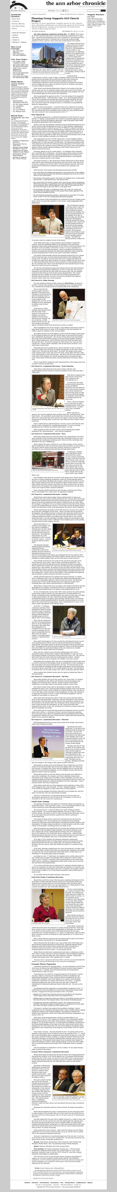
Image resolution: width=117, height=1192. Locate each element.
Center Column (45, 1168)
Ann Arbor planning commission (73, 1172)
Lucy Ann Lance (18, 53)
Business (27, 1182)
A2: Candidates (18, 106)
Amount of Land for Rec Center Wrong (20, 157)
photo (94, 24)
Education (35, 1182)
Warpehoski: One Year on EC (20, 118)
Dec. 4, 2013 (51, 243)
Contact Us (77, 1185)
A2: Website (17, 108)
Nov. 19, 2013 (68, 110)
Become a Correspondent (44, 1185)
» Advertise (15, 37)
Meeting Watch (59, 1168)
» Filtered (23, 42)
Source (14, 98)
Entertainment (44, 1182)
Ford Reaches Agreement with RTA (20, 101)
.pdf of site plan (69, 120)
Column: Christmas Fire (39, 14)
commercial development (41, 1173)
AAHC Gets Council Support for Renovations (20, 69)
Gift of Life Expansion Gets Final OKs (21, 73)
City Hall (91, 17)
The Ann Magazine (19, 55)
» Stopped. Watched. (18, 24)
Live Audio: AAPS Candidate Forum (19, 62)
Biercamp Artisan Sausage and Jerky (61, 807)
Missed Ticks (17, 116)
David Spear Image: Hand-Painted (20, 154)
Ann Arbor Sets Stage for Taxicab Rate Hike (20, 76)
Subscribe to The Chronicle (41, 1163)
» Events (14, 28)
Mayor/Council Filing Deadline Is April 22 (20, 148)
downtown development (56, 1173)
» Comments (15, 21)
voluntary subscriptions (72, 1156)
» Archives (14, 35)
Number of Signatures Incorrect (21, 141)
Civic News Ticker (19, 59)
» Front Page (15, 19)
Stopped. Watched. (95, 15)
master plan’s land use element (54, 853)
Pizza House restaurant (63, 129)
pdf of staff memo (55, 122)
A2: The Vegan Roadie (21, 104)
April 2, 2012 (54, 598)
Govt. (52, 1168)
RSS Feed (64, 1185)
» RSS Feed (15, 42)
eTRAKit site (50, 441)
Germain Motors (56, 966)
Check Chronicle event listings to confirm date (56, 1153)
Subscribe (51, 10)
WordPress (77, 1187)
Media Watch (17, 82)
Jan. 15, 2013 (63, 126)
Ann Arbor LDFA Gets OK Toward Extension (20, 65)
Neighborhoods (81, 1182)
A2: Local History (19, 109)
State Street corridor (48, 1175)
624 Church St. (57, 1172)
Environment (55, 1182)
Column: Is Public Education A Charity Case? (73, 14)
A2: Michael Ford (19, 111)
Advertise (56, 1185)
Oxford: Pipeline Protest (17, 84)
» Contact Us (15, 40)
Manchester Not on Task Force (20, 144)
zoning (57, 1175)
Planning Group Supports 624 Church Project (55, 19)
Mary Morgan (39, 31)
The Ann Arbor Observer (18, 51)
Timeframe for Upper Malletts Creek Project (21, 151)
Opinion (90, 1182)
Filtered (70, 1185)
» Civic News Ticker (18, 26)
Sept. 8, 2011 (42, 839)
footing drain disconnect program (62, 196)
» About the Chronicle (18, 32)
